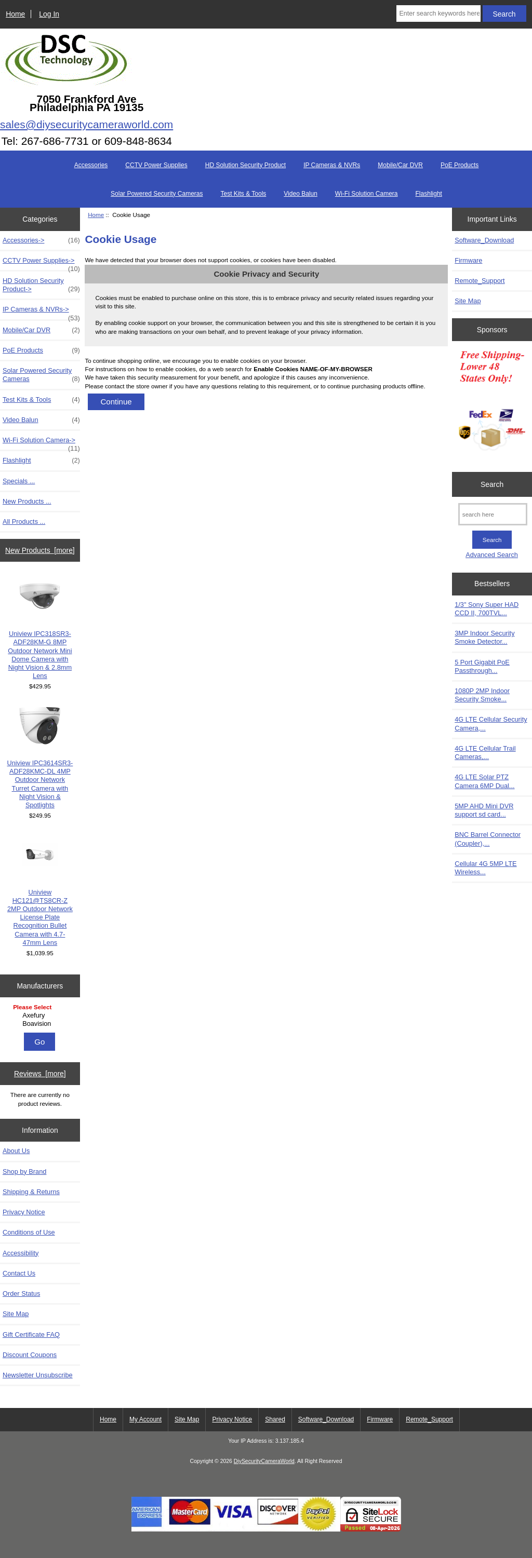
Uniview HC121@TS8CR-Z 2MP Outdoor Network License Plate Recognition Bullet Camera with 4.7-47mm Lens (40, 890)
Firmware (468, 260)
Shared (275, 1419)
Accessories (91, 165)
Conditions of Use (29, 1232)
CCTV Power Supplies (156, 165)
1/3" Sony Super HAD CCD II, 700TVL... (486, 609)
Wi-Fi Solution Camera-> (41, 443)
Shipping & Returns (31, 1192)
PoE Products (459, 165)
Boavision (41, 1024)
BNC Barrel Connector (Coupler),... (488, 839)
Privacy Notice (24, 1212)
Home (15, 14)
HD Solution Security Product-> (41, 285)
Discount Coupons (30, 1355)
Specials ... (19, 481)
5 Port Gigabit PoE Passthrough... (482, 666)
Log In (49, 14)
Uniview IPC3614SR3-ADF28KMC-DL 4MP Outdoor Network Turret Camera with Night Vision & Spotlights (40, 757)
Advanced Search (492, 555)
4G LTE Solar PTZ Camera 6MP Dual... (484, 781)
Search (492, 484)
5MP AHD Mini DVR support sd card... (484, 810)
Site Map (16, 1314)
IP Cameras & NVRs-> (41, 312)
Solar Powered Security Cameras (157, 193)
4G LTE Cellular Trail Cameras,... (485, 752)
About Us (16, 1151)
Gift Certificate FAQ (31, 1334)
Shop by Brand (24, 1171)
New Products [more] (40, 550)
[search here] (492, 514)
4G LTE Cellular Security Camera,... (491, 723)
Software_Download (484, 240)
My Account (145, 1419)
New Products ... (27, 501)
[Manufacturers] (40, 1016)
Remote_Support (479, 280)
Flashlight (429, 193)
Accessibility (20, 1253)
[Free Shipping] (492, 404)
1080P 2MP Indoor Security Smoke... (482, 695)
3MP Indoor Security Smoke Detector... (484, 637)
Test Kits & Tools (244, 193)
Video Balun (300, 193)
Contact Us (19, 1273)
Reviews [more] (40, 1073)
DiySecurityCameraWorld (264, 1461)
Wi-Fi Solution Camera (366, 193)
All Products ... (24, 521)
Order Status (21, 1293)
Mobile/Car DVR (400, 165)
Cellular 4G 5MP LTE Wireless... (485, 868)
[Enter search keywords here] (438, 13)
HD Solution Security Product (245, 165)
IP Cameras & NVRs (331, 165)
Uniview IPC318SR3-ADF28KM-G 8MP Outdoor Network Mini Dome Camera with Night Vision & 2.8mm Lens (40, 628)
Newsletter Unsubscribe (38, 1375)
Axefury (41, 1015)
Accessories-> (41, 240)
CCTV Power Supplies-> (41, 263)
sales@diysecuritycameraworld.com (86, 124)
